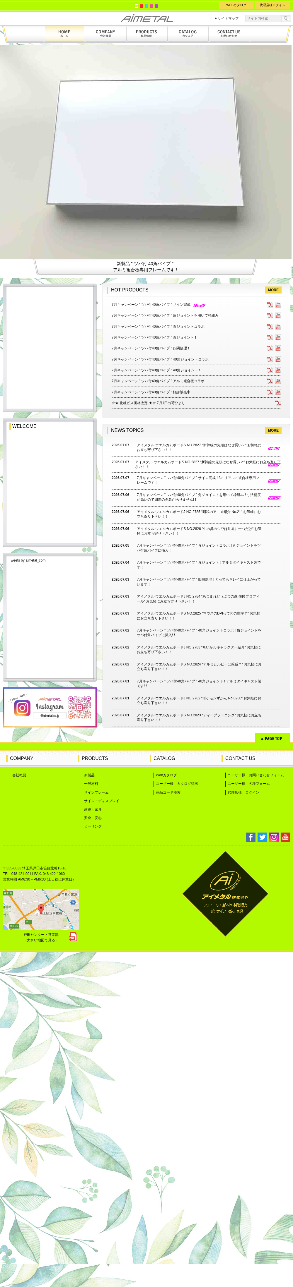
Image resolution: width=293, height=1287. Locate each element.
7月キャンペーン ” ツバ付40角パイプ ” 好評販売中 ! (152, 727)
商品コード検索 (168, 1127)
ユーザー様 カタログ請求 (177, 1119)
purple (156, 6)
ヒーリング (93, 1161)
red (141, 6)
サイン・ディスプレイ (101, 1136)
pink (151, 6)
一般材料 (91, 1119)
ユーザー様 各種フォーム (249, 1119)
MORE (273, 625)
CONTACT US (240, 1093)
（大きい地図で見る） (41, 1275)
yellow (136, 6)
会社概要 (19, 1110)
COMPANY (21, 1093)
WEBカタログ (236, 5)
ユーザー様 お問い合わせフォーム (256, 1110)
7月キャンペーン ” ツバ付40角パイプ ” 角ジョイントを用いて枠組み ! (166, 650)
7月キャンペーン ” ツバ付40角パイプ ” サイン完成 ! (159, 640)
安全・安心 (93, 1153)
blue (146, 6)
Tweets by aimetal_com (27, 895)
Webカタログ (166, 1110)
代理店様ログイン (272, 5)
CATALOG (164, 1093)
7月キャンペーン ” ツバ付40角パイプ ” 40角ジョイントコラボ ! (161, 694)
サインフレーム (96, 1127)
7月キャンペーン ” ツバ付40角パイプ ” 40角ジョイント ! (156, 705)
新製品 (89, 1110)
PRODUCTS (95, 1093)
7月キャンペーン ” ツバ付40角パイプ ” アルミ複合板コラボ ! (159, 716)
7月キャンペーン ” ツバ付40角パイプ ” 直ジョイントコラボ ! (159, 662)
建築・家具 (93, 1144)
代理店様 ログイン (243, 1127)
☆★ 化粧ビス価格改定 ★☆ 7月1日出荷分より (148, 738)
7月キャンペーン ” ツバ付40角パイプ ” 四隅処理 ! (150, 683)
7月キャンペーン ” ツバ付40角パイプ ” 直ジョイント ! (154, 672)
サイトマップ (228, 18)
